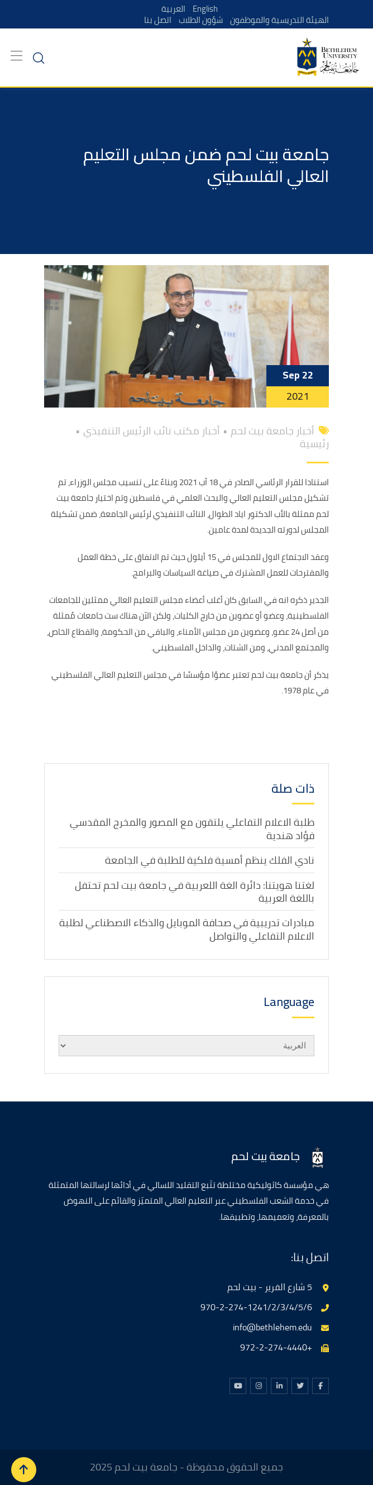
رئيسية (314, 443)
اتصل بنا (155, 20)
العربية (173, 9)
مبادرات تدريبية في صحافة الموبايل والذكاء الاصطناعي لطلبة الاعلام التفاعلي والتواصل (186, 929)
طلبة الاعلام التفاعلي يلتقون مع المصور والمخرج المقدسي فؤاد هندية (192, 828)
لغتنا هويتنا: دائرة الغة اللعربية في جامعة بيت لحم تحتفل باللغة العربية (194, 891)
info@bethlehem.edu (272, 1327)
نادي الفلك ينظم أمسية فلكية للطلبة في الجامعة (209, 860)
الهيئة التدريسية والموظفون (278, 20)
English (205, 9)
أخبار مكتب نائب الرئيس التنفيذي (151, 430)
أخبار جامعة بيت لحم (272, 430)
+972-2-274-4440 (276, 1347)
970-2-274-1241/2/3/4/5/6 (256, 1307)
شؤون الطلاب (198, 20)
